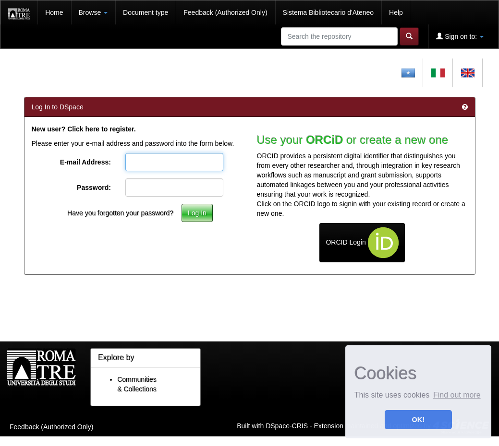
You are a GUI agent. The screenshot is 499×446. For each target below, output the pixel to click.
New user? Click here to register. (84, 129)
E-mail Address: (85, 162)
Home (54, 12)
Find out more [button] (457, 395)
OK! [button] (418, 419)
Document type (145, 12)
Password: (94, 187)
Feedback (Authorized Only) (225, 12)
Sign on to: (460, 36)
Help (396, 12)
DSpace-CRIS (287, 425)
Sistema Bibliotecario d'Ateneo (328, 12)
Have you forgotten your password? (120, 213)
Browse (93, 12)
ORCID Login (362, 242)
